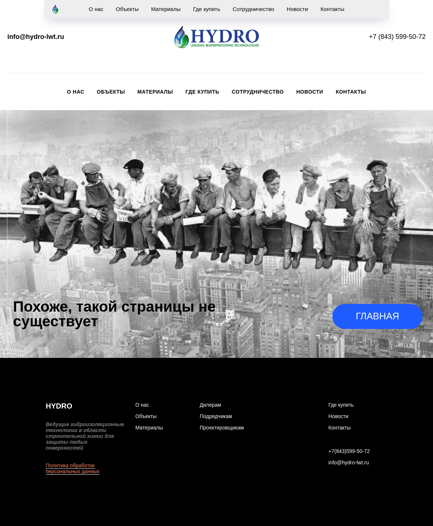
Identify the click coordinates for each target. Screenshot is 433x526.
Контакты (351, 92)
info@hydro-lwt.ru (35, 36)
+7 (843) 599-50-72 (397, 36)
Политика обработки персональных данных (73, 468)
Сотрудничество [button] (258, 92)
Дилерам (210, 405)
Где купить (202, 92)
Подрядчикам (216, 416)
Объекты (111, 92)
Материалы (155, 92)
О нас (75, 92)
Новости (310, 92)
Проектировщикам (222, 428)
